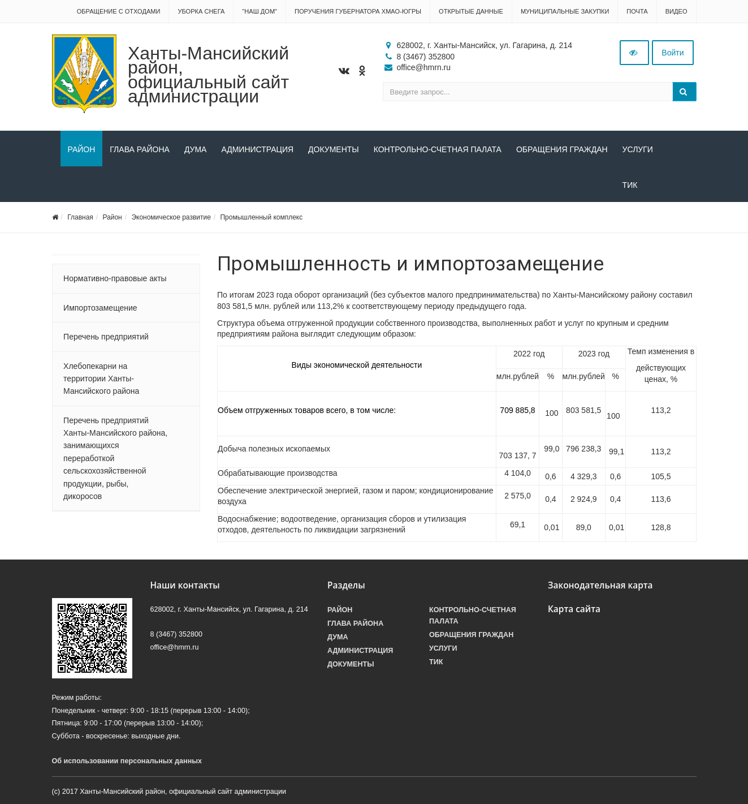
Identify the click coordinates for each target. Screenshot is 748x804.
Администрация (257, 149)
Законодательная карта (600, 585)
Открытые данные (471, 11)
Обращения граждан (562, 149)
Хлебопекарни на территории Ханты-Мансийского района (101, 379)
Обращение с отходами (119, 11)
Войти (672, 52)
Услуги (637, 149)
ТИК (75, 185)
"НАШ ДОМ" (259, 11)
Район (82, 149)
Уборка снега (201, 11)
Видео (676, 11)
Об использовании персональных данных (127, 761)
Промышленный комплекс (261, 217)
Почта (636, 11)
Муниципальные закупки (565, 11)
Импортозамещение (100, 307)
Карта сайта (574, 609)
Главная (80, 217)
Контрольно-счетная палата (437, 149)
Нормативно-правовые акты (115, 278)
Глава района (140, 149)
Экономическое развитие (170, 217)
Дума (195, 149)
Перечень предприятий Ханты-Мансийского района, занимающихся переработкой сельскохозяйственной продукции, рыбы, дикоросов (115, 458)
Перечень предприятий (106, 336)
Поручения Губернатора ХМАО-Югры (358, 11)
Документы (333, 149)
